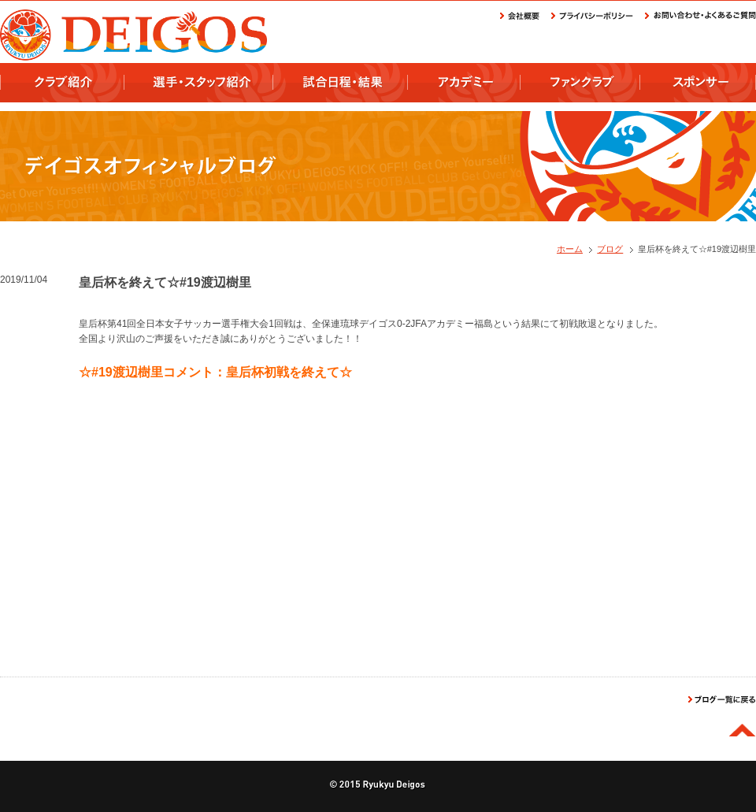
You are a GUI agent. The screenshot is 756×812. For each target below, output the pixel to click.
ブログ (610, 249)
